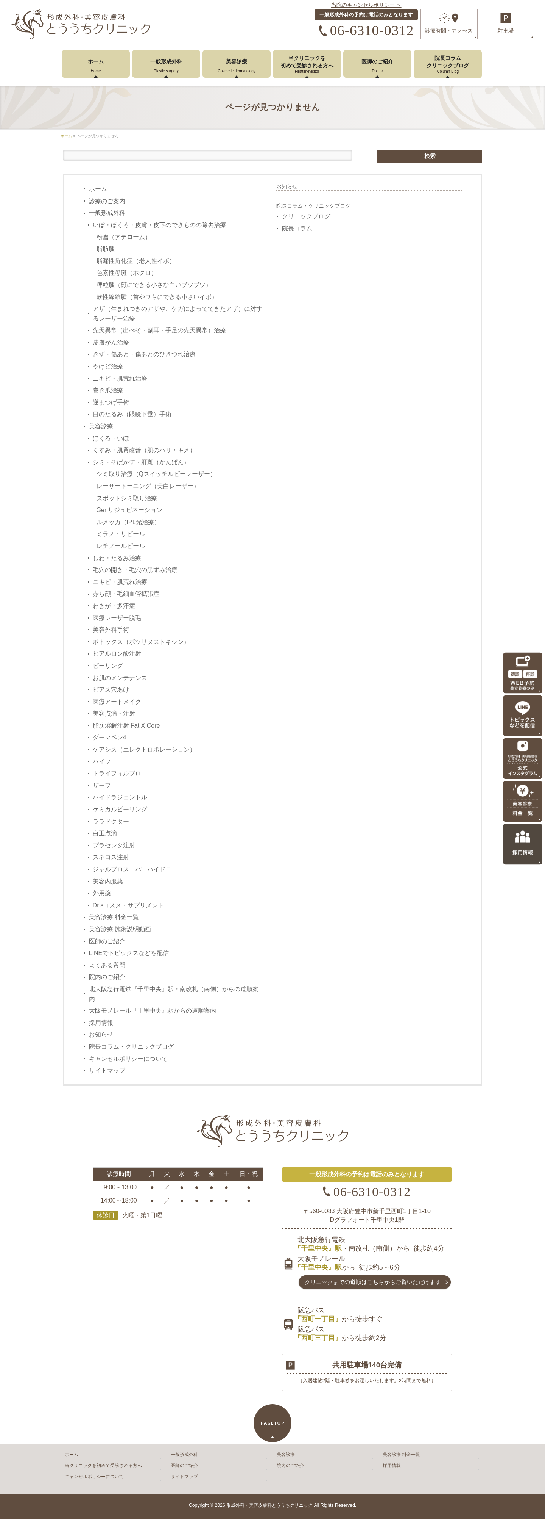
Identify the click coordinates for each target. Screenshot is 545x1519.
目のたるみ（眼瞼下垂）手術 (132, 414)
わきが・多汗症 (114, 606)
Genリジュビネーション (129, 510)
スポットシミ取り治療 (127, 498)
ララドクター (111, 821)
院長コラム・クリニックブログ (131, 1046)
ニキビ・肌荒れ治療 (120, 378)
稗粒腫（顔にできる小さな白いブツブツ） (154, 285)
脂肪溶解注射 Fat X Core (126, 725)
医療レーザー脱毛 (117, 618)
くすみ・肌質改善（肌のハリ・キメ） (144, 450)
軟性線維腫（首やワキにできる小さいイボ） (157, 297)
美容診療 (101, 426)
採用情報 (101, 1022)
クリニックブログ (306, 216)
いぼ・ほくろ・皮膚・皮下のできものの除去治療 (159, 225)
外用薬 (102, 893)
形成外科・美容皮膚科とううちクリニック (269, 1505)
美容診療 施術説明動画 (120, 929)
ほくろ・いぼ (111, 438)
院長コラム (297, 228)
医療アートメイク (117, 701)
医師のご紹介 (107, 941)
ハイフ (102, 761)
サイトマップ (107, 1070)
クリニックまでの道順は (373, 1282)
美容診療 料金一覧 (114, 917)
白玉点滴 (105, 833)
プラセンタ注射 (114, 845)
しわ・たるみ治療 (117, 558)
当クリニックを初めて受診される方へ (103, 1465)
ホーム (98, 189)
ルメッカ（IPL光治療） (128, 522)
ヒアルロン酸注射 (117, 653)
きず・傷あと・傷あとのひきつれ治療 (144, 354)
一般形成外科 (107, 213)
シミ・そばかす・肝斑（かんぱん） (141, 462)
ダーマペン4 (109, 737)
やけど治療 (108, 366)
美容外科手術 (111, 629)
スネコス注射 (111, 857)
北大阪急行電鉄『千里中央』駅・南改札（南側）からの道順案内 (173, 994)
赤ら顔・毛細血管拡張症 (126, 593)
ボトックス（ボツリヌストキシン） (141, 642)
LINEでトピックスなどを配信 (129, 953)
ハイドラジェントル (120, 797)
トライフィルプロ (117, 773)
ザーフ (102, 785)
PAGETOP (273, 1422)
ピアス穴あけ (111, 689)
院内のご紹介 (107, 977)
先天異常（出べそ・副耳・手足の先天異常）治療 (159, 330)
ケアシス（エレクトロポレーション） (144, 749)
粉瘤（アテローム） (124, 237)
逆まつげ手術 (111, 402)
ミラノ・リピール (121, 534)
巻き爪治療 (108, 390)
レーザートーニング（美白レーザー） (148, 486)
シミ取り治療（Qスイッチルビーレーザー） (156, 474)
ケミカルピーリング (120, 809)
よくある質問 (107, 965)
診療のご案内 (107, 201)
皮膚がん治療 (111, 342)
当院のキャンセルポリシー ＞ (366, 5)
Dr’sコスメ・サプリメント (128, 905)
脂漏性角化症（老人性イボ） (136, 261)
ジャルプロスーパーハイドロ (132, 869)
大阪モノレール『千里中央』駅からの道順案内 (152, 1010)
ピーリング (108, 665)
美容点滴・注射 (114, 713)
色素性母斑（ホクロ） (127, 272)
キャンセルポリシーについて (128, 1058)
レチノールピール (121, 546)
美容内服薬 (108, 881)
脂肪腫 (106, 249)
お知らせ (101, 1034)
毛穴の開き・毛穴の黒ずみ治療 (135, 570)
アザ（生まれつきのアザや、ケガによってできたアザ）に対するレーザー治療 (177, 313)
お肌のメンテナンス (120, 678)
